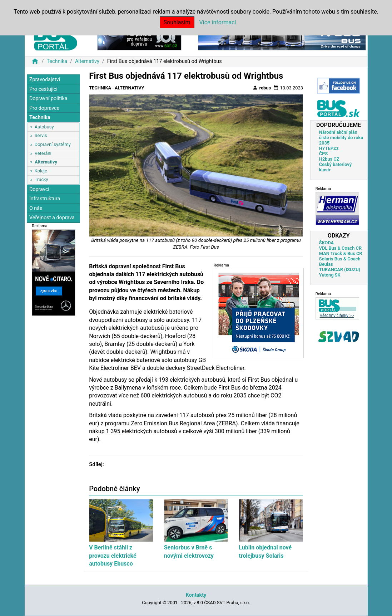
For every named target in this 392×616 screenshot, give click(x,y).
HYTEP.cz (329, 148)
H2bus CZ (329, 159)
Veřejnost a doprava (52, 218)
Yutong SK (330, 275)
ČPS (323, 153)
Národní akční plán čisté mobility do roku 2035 (341, 137)
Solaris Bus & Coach (340, 258)
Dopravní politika (48, 99)
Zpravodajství (44, 80)
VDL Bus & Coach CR (340, 248)
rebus (261, 88)
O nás (36, 208)
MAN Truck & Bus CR (340, 253)
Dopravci (39, 189)
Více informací (217, 22)
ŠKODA (326, 242)
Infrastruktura (44, 199)
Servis (41, 135)
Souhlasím (177, 22)
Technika (56, 61)
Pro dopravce (44, 108)
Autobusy (44, 126)
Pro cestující (43, 89)
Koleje (41, 170)
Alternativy (87, 61)
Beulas (326, 264)
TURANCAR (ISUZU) (339, 269)
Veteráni (43, 153)
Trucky (41, 179)
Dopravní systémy (53, 144)
